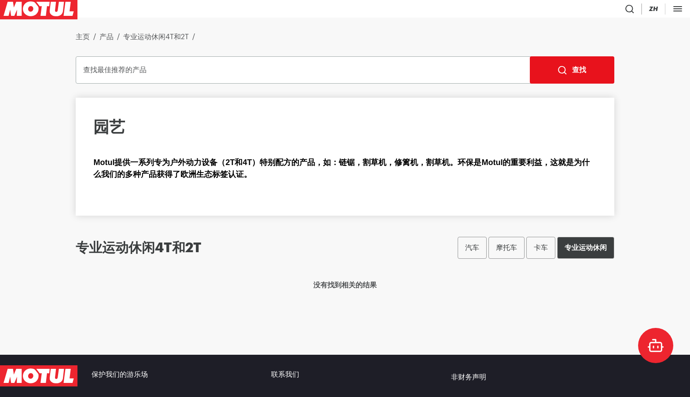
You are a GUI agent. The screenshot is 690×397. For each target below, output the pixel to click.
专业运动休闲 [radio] (586, 251)
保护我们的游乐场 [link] (120, 375)
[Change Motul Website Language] (591, 10)
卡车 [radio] (541, 251)
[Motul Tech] (626, 10)
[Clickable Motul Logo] (38, 10)
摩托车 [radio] (506, 251)
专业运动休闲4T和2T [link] (156, 40)
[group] (536, 251)
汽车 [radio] (472, 251)
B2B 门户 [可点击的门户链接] (670, 10)
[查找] (572, 73)
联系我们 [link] (285, 375)
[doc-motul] (655, 345)
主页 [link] (83, 40)
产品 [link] (106, 40)
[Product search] (540, 10)
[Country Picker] (566, 11)
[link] (178, 10)
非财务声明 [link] (468, 375)
